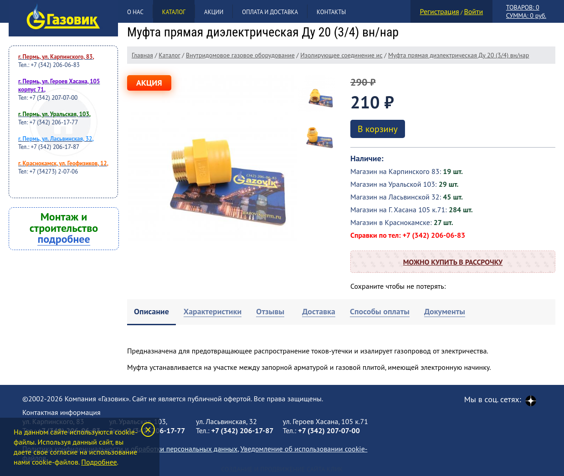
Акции (213, 12)
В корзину (378, 129)
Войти (473, 11)
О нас (135, 12)
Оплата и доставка (270, 12)
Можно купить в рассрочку (452, 261)
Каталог (173, 12)
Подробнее (99, 461)
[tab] (151, 312)
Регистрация (439, 11)
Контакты (331, 12)
